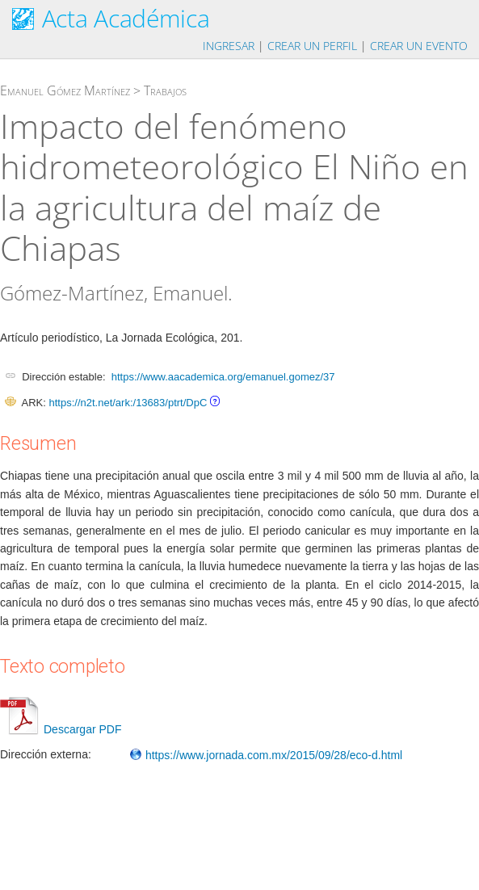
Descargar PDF (60, 729)
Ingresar (228, 45)
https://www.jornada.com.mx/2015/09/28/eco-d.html (265, 755)
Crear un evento (419, 45)
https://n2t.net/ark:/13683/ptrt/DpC (127, 403)
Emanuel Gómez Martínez (65, 90)
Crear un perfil (312, 45)
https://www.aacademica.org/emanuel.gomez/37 (223, 377)
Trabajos (165, 90)
